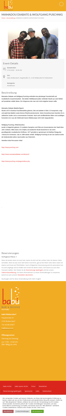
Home (3, 18)
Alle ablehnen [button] (8, 411)
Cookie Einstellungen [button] (22, 411)
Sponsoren (28, 391)
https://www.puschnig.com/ (10, 147)
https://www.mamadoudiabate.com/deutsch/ (15, 154)
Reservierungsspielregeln (12, 391)
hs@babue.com (7, 328)
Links (37, 391)
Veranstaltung (10, 18)
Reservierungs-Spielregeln (34, 270)
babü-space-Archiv (21, 386)
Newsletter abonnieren (25, 275)
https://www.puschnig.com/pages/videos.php (16, 161)
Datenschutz (47, 391)
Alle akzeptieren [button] (37, 411)
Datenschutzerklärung (9, 272)
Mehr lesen (41, 407)
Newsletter (43, 386)
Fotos (33, 386)
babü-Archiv (7, 386)
